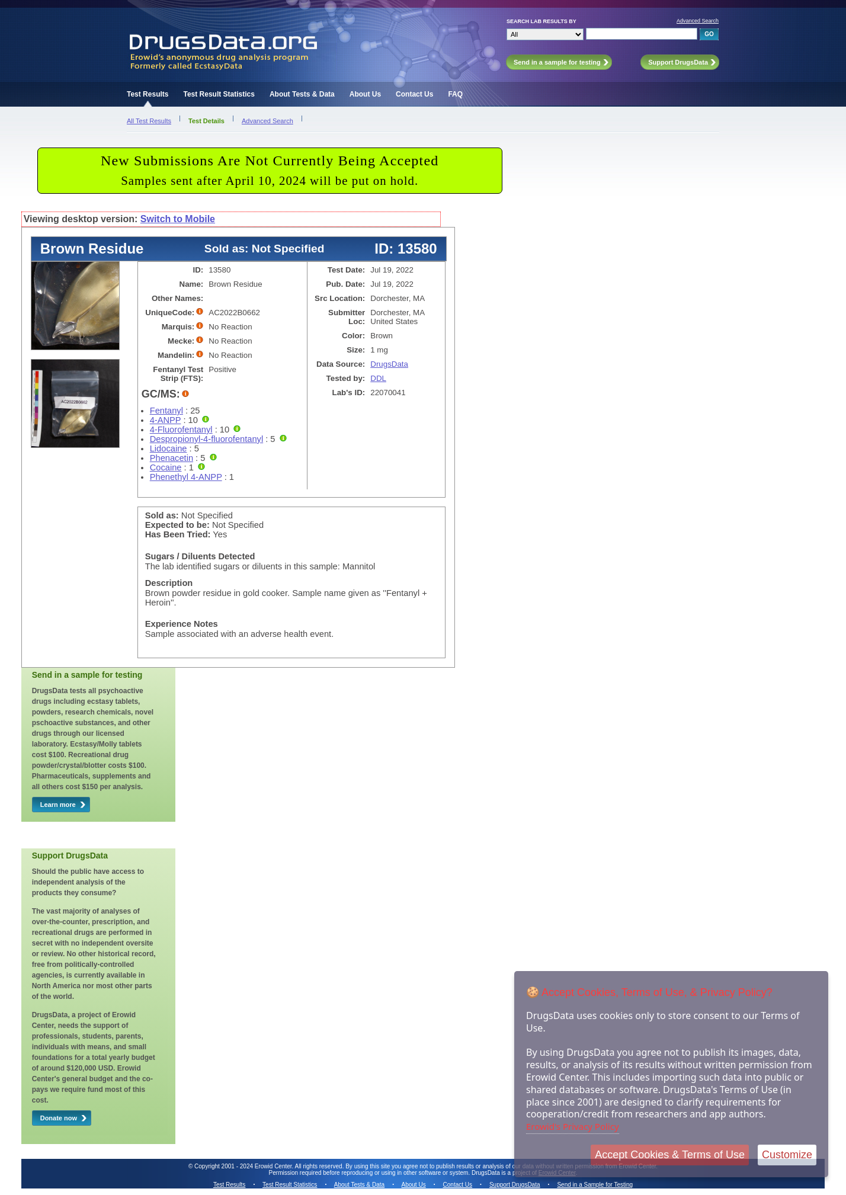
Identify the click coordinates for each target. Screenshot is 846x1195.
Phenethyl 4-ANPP (186, 477)
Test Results (147, 94)
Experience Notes (181, 624)
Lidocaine (168, 448)
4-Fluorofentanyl (181, 429)
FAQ (455, 94)
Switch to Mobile (177, 219)
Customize (787, 1155)
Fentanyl (166, 410)
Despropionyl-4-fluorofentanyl (206, 439)
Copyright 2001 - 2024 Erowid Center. (243, 1166)
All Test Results (149, 120)
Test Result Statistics (218, 94)
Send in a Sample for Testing (595, 1184)
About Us (365, 94)
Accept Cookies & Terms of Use (670, 1155)
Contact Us (414, 94)
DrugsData (389, 364)
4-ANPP (165, 420)
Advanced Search (698, 21)
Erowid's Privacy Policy (572, 1126)
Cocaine (166, 467)
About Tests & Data (302, 94)
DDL (378, 378)
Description (169, 583)
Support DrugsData (514, 1184)
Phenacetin (171, 458)
